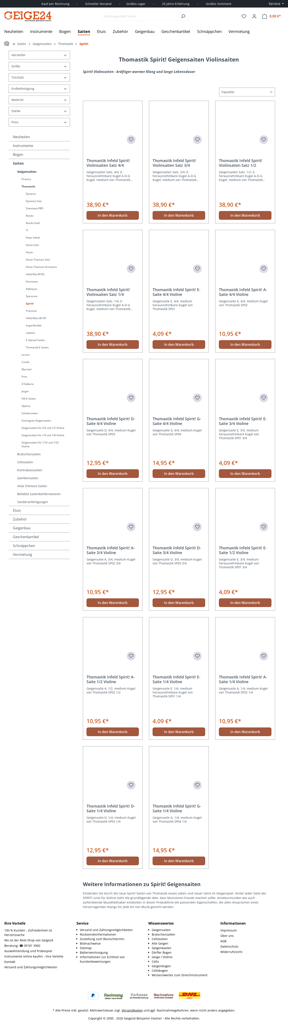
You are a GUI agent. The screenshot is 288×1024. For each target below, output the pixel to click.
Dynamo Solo (34, 201)
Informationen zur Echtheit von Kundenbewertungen (102, 959)
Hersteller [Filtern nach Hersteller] (39, 55)
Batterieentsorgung (94, 952)
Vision (29, 252)
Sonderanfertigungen (32, 502)
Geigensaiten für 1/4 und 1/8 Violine (43, 435)
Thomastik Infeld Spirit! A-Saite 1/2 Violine (111, 679)
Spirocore (31, 296)
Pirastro (26, 179)
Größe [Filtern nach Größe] (39, 66)
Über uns (227, 936)
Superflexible (34, 325)
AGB (223, 941)
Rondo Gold (33, 223)
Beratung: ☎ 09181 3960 (22, 946)
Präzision (31, 311)
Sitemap (86, 948)
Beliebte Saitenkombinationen (39, 494)
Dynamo (31, 194)
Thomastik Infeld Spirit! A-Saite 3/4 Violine (111, 550)
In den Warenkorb (112, 215)
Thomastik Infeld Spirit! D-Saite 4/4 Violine (111, 421)
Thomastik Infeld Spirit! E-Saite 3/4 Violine (243, 421)
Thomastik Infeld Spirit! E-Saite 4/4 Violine (176, 292)
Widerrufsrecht (231, 952)
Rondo (29, 216)
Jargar (25, 391)
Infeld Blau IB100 (36, 318)
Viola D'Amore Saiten (32, 486)
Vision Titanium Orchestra (41, 267)
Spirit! (30, 303)
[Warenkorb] (271, 16)
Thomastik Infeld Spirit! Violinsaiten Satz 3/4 (174, 163)
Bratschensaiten (29, 454)
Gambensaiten (27, 478)
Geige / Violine (162, 957)
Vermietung (22, 554)
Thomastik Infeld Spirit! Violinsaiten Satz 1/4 (108, 292)
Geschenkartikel (26, 536)
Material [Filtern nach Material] (39, 100)
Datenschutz (229, 946)
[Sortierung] (247, 92)
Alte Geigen (160, 943)
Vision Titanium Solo (38, 259)
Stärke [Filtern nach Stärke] (39, 111)
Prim (24, 376)
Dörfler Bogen (162, 952)
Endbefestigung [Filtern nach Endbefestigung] (39, 88)
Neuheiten (21, 136)
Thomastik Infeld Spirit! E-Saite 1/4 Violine (176, 679)
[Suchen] (183, 16)
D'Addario (28, 384)
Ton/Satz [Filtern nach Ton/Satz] (39, 77)
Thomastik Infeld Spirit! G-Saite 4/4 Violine (177, 421)
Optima (26, 406)
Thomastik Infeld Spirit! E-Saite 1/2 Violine (243, 550)
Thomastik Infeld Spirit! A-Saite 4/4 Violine (243, 292)
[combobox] (140, 16)
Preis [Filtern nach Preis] (39, 122)
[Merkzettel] (244, 16)
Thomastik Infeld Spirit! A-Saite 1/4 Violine (243, 679)
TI (27, 230)
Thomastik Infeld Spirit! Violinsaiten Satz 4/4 (108, 163)
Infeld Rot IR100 (35, 274)
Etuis (17, 510)
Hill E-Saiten (29, 398)
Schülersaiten (30, 413)
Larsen (26, 355)
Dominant (32, 281)
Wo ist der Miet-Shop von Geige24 (28, 940)
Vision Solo (32, 245)
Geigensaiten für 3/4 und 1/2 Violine (43, 428)
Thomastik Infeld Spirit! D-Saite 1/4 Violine (111, 808)
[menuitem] (110, 930)
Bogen (18, 154)
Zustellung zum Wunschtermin (102, 939)
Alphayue (31, 289)
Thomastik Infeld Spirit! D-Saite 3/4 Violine (177, 550)
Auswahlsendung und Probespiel (28, 951)
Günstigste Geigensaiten (36, 420)
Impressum (228, 930)
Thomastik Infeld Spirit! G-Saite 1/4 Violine (177, 808)
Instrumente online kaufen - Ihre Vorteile (33, 956)
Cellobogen (160, 970)
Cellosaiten (25, 462)
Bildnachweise (90, 943)
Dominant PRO (34, 208)
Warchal (26, 369)
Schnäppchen (24, 545)
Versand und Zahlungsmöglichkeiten (30, 967)
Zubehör (20, 519)
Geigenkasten (161, 948)
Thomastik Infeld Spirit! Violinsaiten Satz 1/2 (240, 163)
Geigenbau (22, 528)
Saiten (18, 163)
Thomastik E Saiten (37, 347)
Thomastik (28, 186)
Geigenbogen (161, 966)
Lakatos (30, 333)
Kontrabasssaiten (29, 470)
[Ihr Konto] (254, 16)
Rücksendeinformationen (98, 934)
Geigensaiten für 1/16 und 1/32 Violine (40, 444)
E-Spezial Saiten (35, 340)
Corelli (25, 362)
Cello (155, 961)
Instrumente (23, 145)
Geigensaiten (26, 172)
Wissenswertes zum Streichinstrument (179, 975)
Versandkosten (132, 1010)
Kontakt (9, 962)
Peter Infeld (33, 237)
